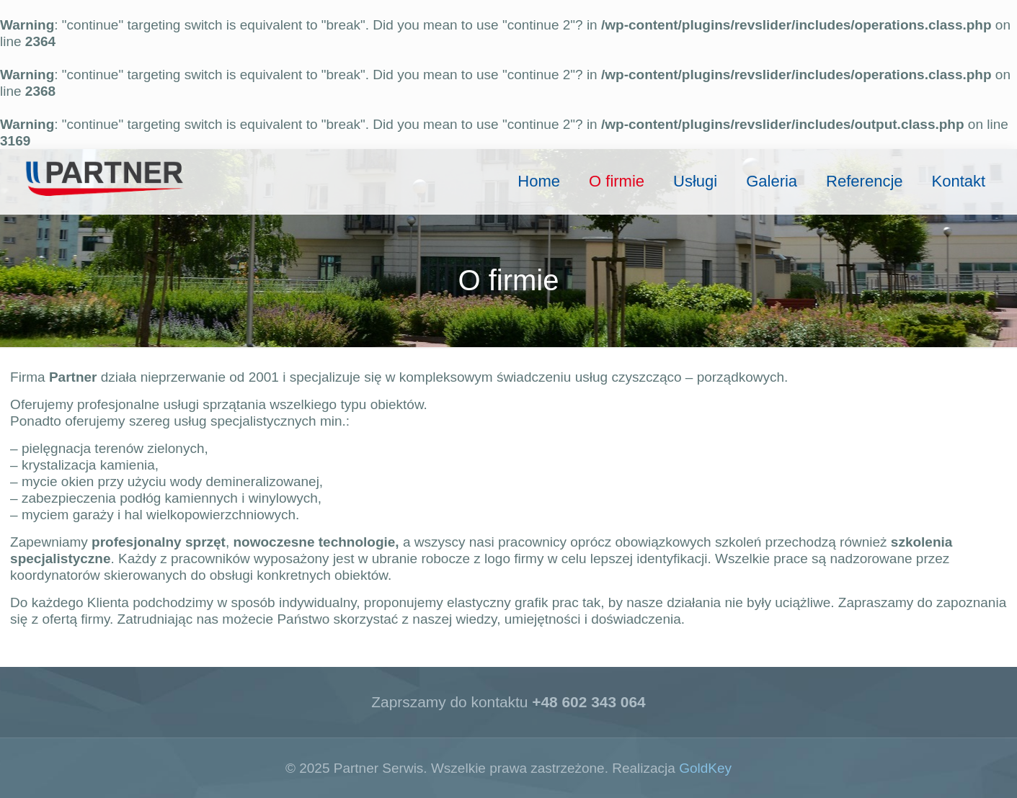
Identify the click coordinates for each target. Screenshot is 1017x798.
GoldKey (705, 768)
